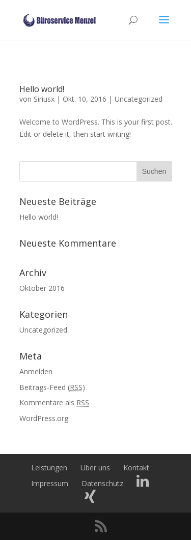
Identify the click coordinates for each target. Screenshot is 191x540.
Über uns (95, 467)
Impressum (49, 483)
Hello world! (41, 89)
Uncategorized (138, 99)
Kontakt (136, 467)
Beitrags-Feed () (52, 387)
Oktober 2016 (42, 288)
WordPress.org (43, 418)
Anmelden (35, 371)
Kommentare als (54, 402)
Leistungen (49, 467)
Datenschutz (102, 483)
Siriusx (44, 99)
